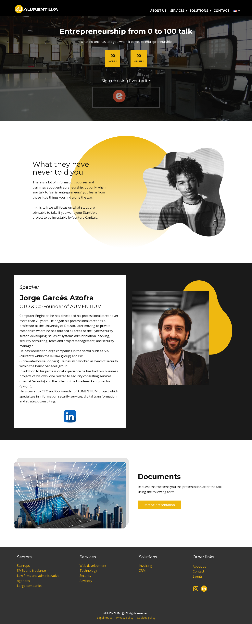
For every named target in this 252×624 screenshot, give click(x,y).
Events (198, 576)
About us (158, 10)
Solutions (199, 10)
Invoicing (145, 565)
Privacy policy (124, 617)
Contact (222, 10)
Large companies (29, 586)
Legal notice (104, 617)
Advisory (86, 581)
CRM (142, 570)
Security (85, 575)
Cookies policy (146, 617)
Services (177, 10)
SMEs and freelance (31, 570)
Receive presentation (159, 505)
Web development (93, 565)
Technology (88, 570)
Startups (23, 565)
